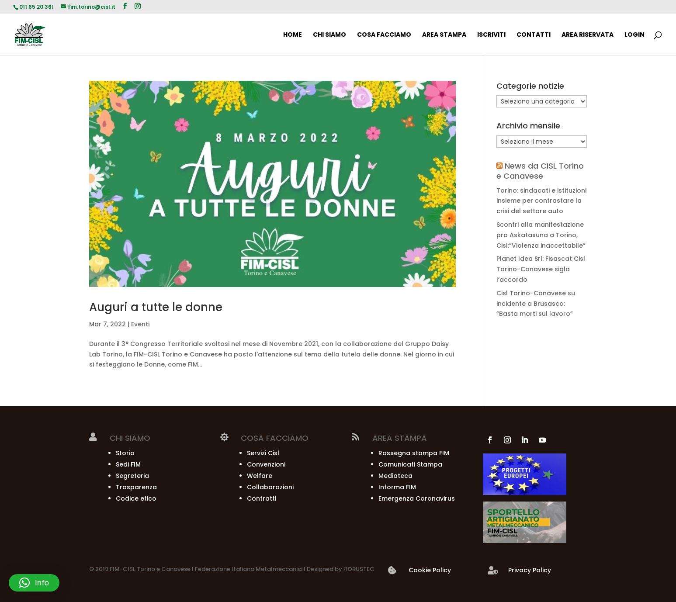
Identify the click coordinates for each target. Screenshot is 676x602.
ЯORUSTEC (358, 569)
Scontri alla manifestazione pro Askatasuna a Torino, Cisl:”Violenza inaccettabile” (541, 235)
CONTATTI (534, 35)
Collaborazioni (270, 487)
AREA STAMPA (444, 35)
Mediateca (395, 475)
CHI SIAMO (329, 35)
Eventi (140, 324)
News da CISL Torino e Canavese (540, 170)
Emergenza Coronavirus (416, 498)
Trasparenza (136, 487)
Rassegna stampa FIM (413, 453)
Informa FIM (397, 487)
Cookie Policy (430, 570)
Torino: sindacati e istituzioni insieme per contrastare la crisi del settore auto (541, 201)
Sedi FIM (128, 464)
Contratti (261, 498)
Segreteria (132, 475)
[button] (34, 583)
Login (634, 35)
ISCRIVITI (491, 35)
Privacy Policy (529, 570)
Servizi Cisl (263, 453)
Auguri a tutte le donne (155, 307)
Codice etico (136, 498)
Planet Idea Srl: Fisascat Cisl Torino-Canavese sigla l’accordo (540, 269)
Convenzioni (266, 464)
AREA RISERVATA (588, 35)
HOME (292, 35)
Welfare (259, 475)
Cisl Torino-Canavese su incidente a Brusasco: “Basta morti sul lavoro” (535, 303)
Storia (125, 453)
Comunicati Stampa (410, 464)
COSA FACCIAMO (384, 35)
